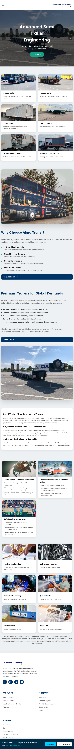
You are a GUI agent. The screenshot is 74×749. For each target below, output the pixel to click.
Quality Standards (46, 704)
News (41, 710)
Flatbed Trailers (8, 701)
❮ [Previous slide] (3, 38)
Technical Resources (10, 734)
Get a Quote (8, 339)
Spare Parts (7, 725)
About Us (42, 697)
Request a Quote (10, 277)
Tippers (5, 710)
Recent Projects (45, 701)
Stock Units (43, 707)
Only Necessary (64, 744)
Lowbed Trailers (8, 697)
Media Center (8, 737)
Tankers (6, 707)
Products (37, 54)
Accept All (50, 744)
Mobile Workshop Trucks (12, 704)
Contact (6, 728)
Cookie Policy (8, 731)
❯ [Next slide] (70, 38)
